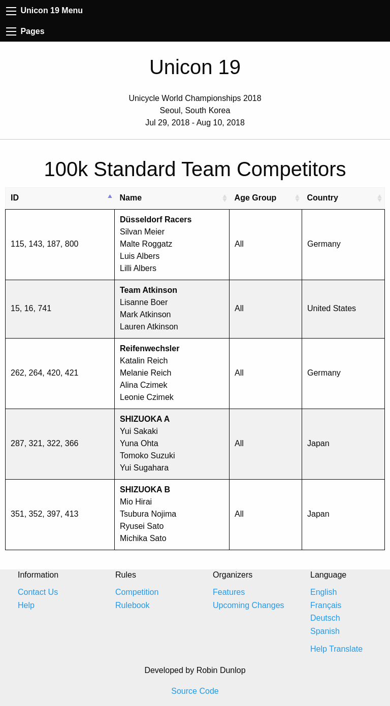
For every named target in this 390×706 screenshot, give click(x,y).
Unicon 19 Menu (44, 10)
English (323, 592)
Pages (25, 31)
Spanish (325, 631)
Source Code (194, 691)
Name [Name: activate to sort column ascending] (131, 197)
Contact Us (38, 592)
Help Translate (336, 649)
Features (229, 592)
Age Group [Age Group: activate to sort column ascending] (256, 197)
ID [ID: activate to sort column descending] (15, 197)
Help (26, 605)
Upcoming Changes (248, 605)
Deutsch (325, 618)
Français (325, 605)
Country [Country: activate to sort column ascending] (322, 197)
